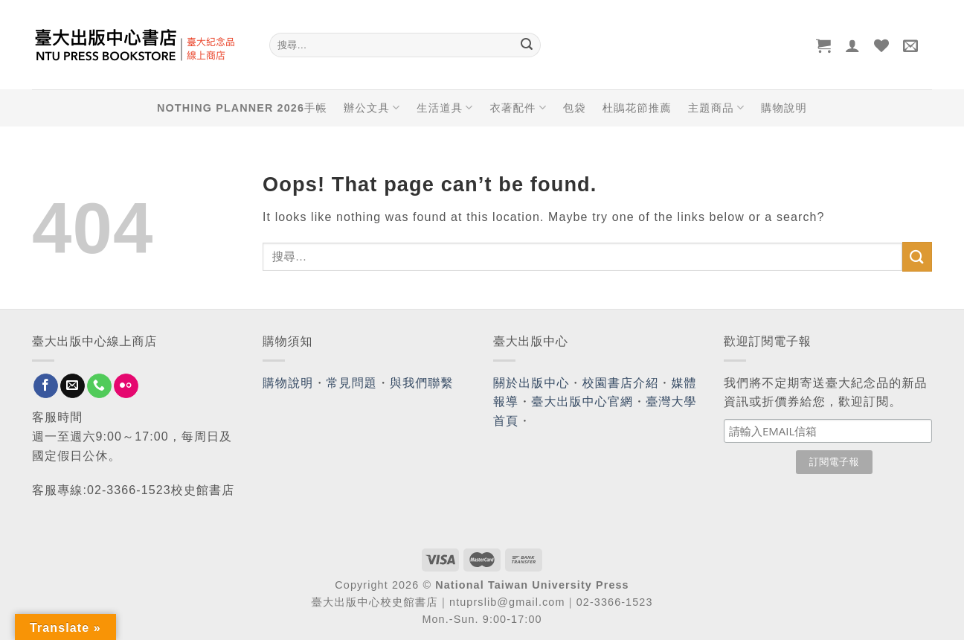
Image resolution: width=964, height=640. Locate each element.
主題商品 (716, 107)
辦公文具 (372, 107)
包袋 (574, 108)
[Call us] (99, 386)
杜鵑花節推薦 (637, 108)
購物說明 (784, 108)
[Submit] (526, 45)
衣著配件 (518, 107)
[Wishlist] (882, 45)
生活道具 (445, 107)
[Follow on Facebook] (45, 386)
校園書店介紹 (620, 383)
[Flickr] (126, 386)
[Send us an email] (72, 386)
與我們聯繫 (422, 383)
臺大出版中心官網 (582, 401)
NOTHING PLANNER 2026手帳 (242, 108)
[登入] (853, 45)
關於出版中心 (531, 383)
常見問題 (352, 383)
